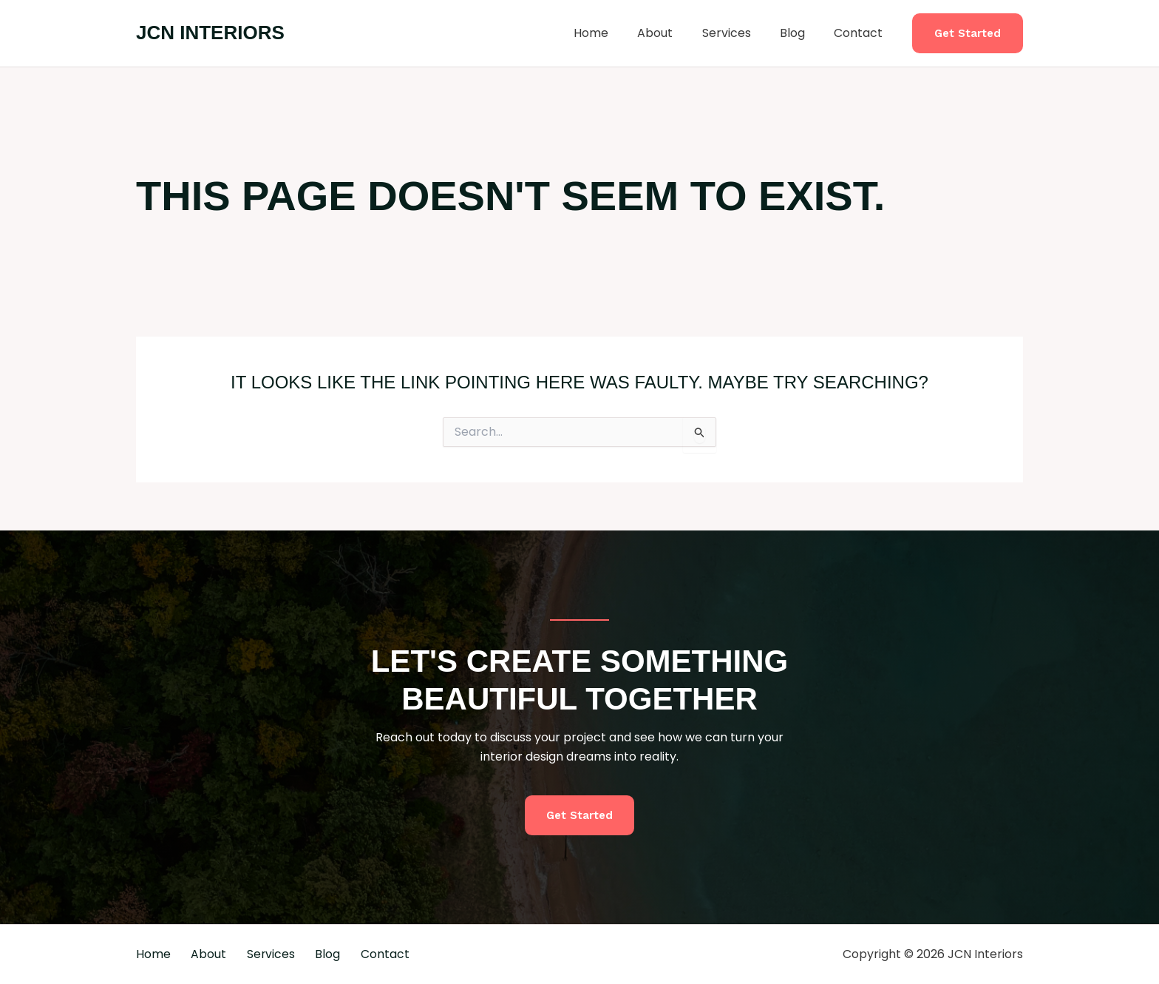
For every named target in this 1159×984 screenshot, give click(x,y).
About (674, 32)
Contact (861, 32)
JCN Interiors (210, 32)
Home (615, 32)
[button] (967, 33)
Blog (800, 32)
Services (740, 32)
